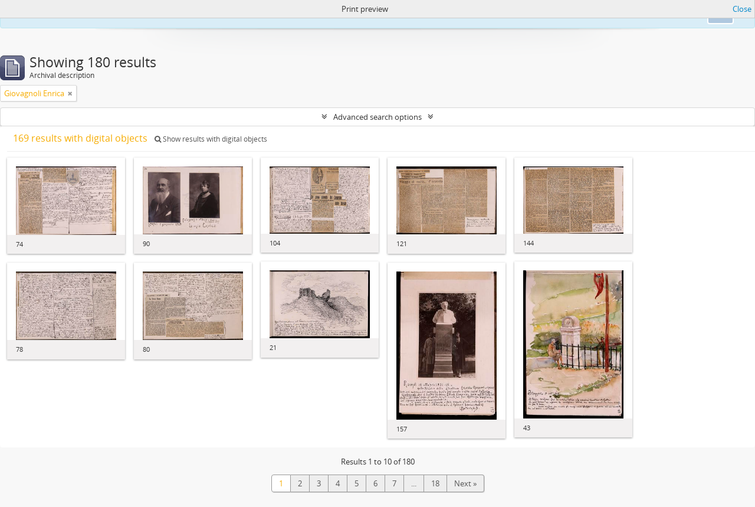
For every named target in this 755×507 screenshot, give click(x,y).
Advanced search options (377, 117)
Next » (465, 483)
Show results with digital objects (211, 139)
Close (742, 9)
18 (435, 483)
